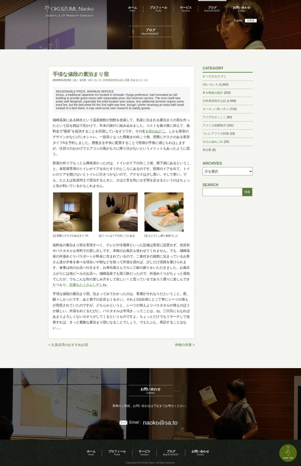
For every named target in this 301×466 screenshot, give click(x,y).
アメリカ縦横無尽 (214, 125)
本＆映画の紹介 (213, 92)
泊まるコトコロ (139, 80)
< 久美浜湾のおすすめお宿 (68, 345)
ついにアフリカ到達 (216, 133)
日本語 (251, 20)
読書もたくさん (81, 285)
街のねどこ (157, 131)
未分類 (207, 149)
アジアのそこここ (214, 117)
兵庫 (126, 80)
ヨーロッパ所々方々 (216, 109)
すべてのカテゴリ (214, 76)
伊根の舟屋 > (185, 345)
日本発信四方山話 (113, 80)
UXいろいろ (95, 80)
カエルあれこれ (213, 141)
